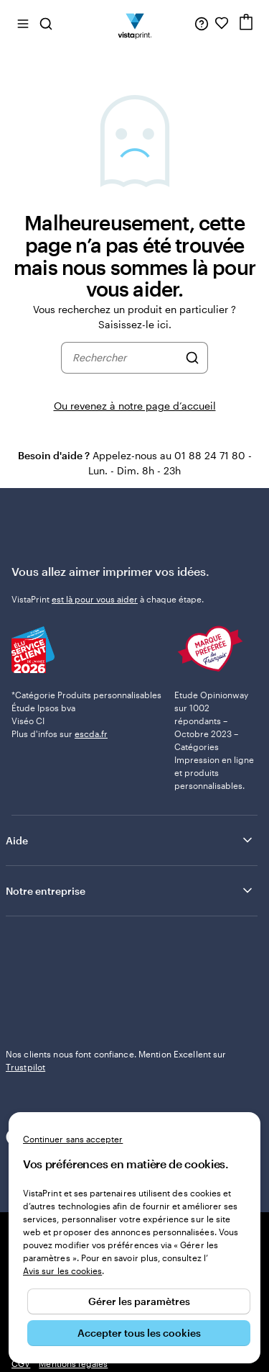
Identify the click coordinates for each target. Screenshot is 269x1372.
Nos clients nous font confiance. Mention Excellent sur (116, 1060)
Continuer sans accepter (73, 1139)
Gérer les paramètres (139, 1301)
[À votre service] (201, 23)
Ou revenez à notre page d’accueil (135, 406)
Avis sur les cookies (62, 1270)
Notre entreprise (130, 890)
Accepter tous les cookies (139, 1333)
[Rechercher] (192, 358)
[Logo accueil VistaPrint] (134, 23)
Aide (130, 840)
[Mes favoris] (221, 23)
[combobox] (125, 358)
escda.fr (91, 733)
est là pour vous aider (95, 599)
